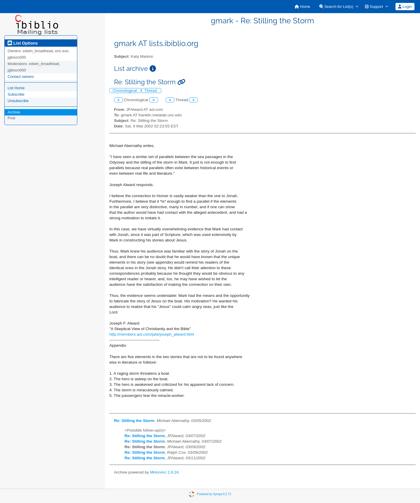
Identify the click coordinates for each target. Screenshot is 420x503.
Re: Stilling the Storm (134, 420)
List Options (23, 43)
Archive (14, 112)
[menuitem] (302, 6)
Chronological (125, 90)
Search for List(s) (336, 6)
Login (405, 6)
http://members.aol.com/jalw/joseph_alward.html (151, 334)
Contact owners (21, 76)
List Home (16, 88)
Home (302, 6)
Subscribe (16, 94)
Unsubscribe (18, 101)
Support (374, 6)
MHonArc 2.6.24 (164, 472)
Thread (151, 90)
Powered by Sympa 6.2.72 (214, 494)
